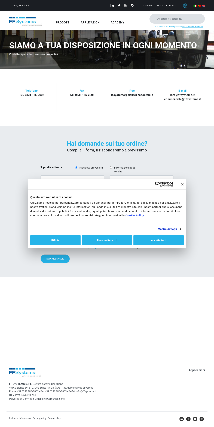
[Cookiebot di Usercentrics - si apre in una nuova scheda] (157, 184)
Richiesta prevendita (91, 167)
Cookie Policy (135, 215)
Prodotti (63, 22)
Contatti (171, 5)
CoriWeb (27, 398)
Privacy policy (40, 418)
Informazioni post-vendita (125, 169)
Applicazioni (90, 22)
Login (14, 5)
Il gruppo (148, 5)
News (160, 5)
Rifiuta (55, 240)
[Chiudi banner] (182, 184)
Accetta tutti (158, 240)
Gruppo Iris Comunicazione (50, 398)
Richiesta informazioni (20, 418)
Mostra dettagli (167, 228)
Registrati (24, 5)
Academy (117, 22)
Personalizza (107, 240)
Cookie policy (54, 418)
